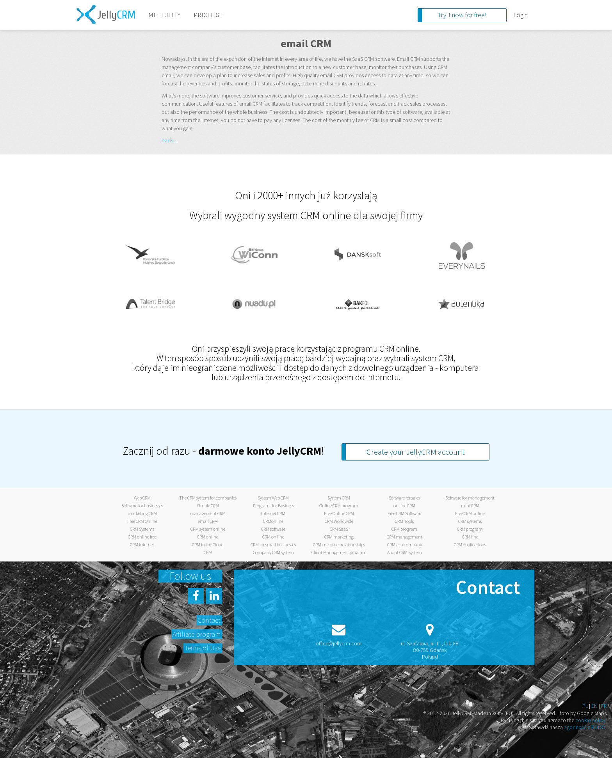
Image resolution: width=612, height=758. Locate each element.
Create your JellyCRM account (415, 451)
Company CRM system (273, 552)
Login (520, 15)
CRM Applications (470, 544)
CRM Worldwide (339, 521)
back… (170, 140)
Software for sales (404, 498)
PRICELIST (208, 15)
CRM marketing (339, 537)
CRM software (273, 529)
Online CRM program (338, 505)
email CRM (208, 521)
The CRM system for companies (208, 498)
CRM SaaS (339, 529)
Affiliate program (197, 634)
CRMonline (273, 521)
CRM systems (470, 521)
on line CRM (404, 505)
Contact (209, 620)
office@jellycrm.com (338, 643)
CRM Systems (142, 529)
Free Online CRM (339, 513)
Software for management (470, 498)
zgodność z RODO (584, 727)
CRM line (470, 537)
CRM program (404, 529)
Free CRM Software (404, 513)
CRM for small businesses (273, 544)
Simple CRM (208, 505)
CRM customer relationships (339, 544)
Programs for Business (273, 505)
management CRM (208, 513)
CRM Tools (404, 521)
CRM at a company (404, 544)
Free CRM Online (142, 521)
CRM (208, 552)
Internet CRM (273, 513)
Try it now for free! (462, 15)
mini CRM (470, 505)
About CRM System (404, 552)
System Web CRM (273, 498)
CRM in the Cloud (208, 544)
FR (604, 705)
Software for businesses (142, 505)
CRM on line (273, 537)
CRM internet (142, 544)
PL (585, 705)
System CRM (338, 498)
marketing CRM (142, 513)
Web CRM (142, 498)
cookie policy (590, 720)
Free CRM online (470, 513)
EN (594, 705)
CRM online (207, 537)
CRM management (404, 537)
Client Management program (338, 552)
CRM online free (142, 537)
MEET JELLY (164, 15)
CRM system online (207, 529)
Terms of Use (203, 647)
